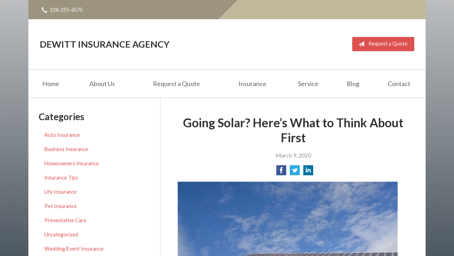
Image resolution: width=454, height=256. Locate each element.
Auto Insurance (62, 135)
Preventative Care (65, 220)
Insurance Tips (61, 178)
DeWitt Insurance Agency (105, 44)
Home (50, 83)
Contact (399, 83)
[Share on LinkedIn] (308, 172)
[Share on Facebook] (281, 172)
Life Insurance (60, 192)
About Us (102, 83)
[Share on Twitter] (295, 172)
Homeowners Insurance (71, 163)
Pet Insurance (60, 206)
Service (308, 83)
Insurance (252, 83)
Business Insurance (66, 149)
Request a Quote (381, 44)
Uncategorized (61, 234)
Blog (353, 83)
